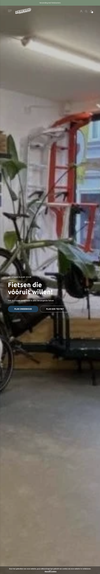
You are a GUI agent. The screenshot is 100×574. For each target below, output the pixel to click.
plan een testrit (55, 309)
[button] (10, 11)
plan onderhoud (23, 309)
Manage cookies (50, 571)
